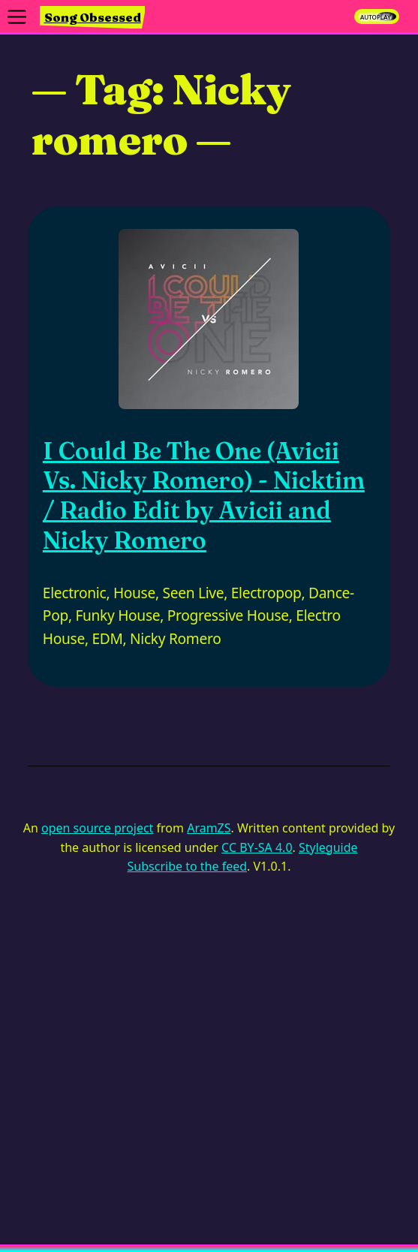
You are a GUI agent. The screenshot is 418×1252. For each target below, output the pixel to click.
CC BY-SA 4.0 (256, 847)
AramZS (208, 828)
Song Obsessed (92, 17)
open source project (97, 828)
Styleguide (328, 847)
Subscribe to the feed (187, 866)
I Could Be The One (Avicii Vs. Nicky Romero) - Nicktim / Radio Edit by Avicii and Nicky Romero (204, 495)
